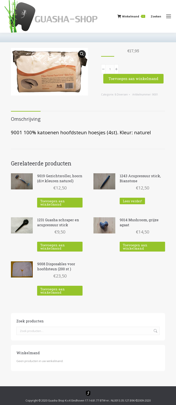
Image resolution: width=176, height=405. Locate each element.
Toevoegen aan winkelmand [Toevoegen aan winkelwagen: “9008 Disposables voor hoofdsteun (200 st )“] (52, 290)
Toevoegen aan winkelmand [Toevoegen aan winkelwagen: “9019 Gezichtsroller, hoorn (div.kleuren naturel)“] (52, 202)
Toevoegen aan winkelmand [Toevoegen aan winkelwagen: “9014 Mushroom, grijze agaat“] (135, 246)
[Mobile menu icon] (169, 16)
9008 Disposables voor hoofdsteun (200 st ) (56, 266)
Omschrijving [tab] (26, 119)
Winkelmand (131, 16)
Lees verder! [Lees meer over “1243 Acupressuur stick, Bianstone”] (132, 201)
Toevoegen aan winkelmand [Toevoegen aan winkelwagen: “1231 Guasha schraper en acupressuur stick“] (52, 246)
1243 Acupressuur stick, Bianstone (140, 178)
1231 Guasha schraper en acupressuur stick (58, 222)
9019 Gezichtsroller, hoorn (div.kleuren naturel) (59, 178)
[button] (82, 54)
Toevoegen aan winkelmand (133, 78)
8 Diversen (121, 94)
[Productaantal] (109, 69)
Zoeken (155, 331)
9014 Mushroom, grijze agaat (139, 222)
